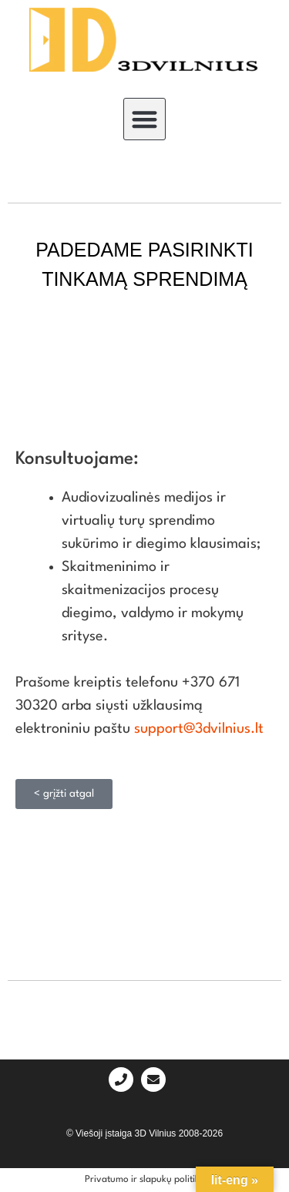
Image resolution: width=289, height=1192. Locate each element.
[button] (144, 119)
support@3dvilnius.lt (199, 729)
